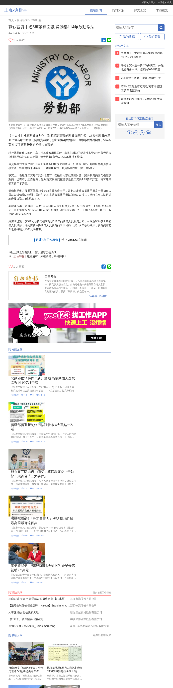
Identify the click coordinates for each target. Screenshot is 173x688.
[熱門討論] (116, 10)
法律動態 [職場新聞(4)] (35, 20)
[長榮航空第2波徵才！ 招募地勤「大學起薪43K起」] (60, 601)
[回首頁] (13, 2)
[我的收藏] (127, 36)
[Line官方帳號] (109, 40)
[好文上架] (139, 10)
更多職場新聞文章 (102, 531)
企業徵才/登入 (165, 2)
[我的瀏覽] (152, 36)
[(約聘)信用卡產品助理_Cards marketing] (59, 522)
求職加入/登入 (149, 2)
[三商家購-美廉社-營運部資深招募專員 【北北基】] (59, 494)
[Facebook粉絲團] (103, 40)
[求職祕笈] (161, 10)
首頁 (11, 20)
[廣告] (59, 342)
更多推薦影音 (104, 630)
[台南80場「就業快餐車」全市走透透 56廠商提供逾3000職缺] (24, 557)
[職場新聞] (94, 10)
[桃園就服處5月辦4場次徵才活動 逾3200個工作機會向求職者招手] (24, 601)
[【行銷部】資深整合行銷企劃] (59, 515)
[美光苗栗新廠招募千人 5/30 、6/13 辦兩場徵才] (95, 601)
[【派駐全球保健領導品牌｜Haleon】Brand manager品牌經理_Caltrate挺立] (59, 501)
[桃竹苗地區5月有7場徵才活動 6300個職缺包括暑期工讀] (60, 557)
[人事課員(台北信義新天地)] (59, 508)
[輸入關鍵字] (136, 27)
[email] (136, 124)
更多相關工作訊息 (102, 488)
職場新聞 (22, 20)
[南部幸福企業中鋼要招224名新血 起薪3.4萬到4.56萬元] (95, 557)
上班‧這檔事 (15, 10)
